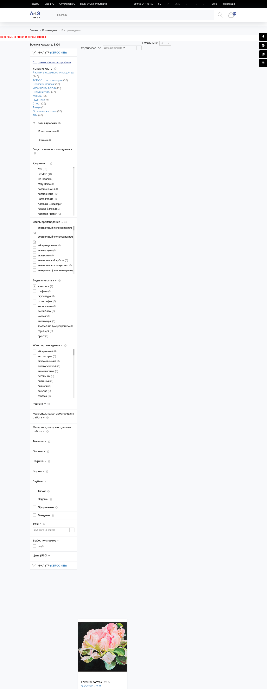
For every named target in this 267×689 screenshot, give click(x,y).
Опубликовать (67, 4)
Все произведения (70, 30)
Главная (34, 30)
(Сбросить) (58, 52)
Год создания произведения (52, 151)
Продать (34, 4)
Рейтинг (41, 403)
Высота (41, 451)
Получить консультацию (93, 4)
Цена (41, 555)
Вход (214, 4)
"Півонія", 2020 (91, 686)
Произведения (49, 30)
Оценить (49, 4)
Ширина (41, 461)
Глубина (39, 481)
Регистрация (228, 4)
